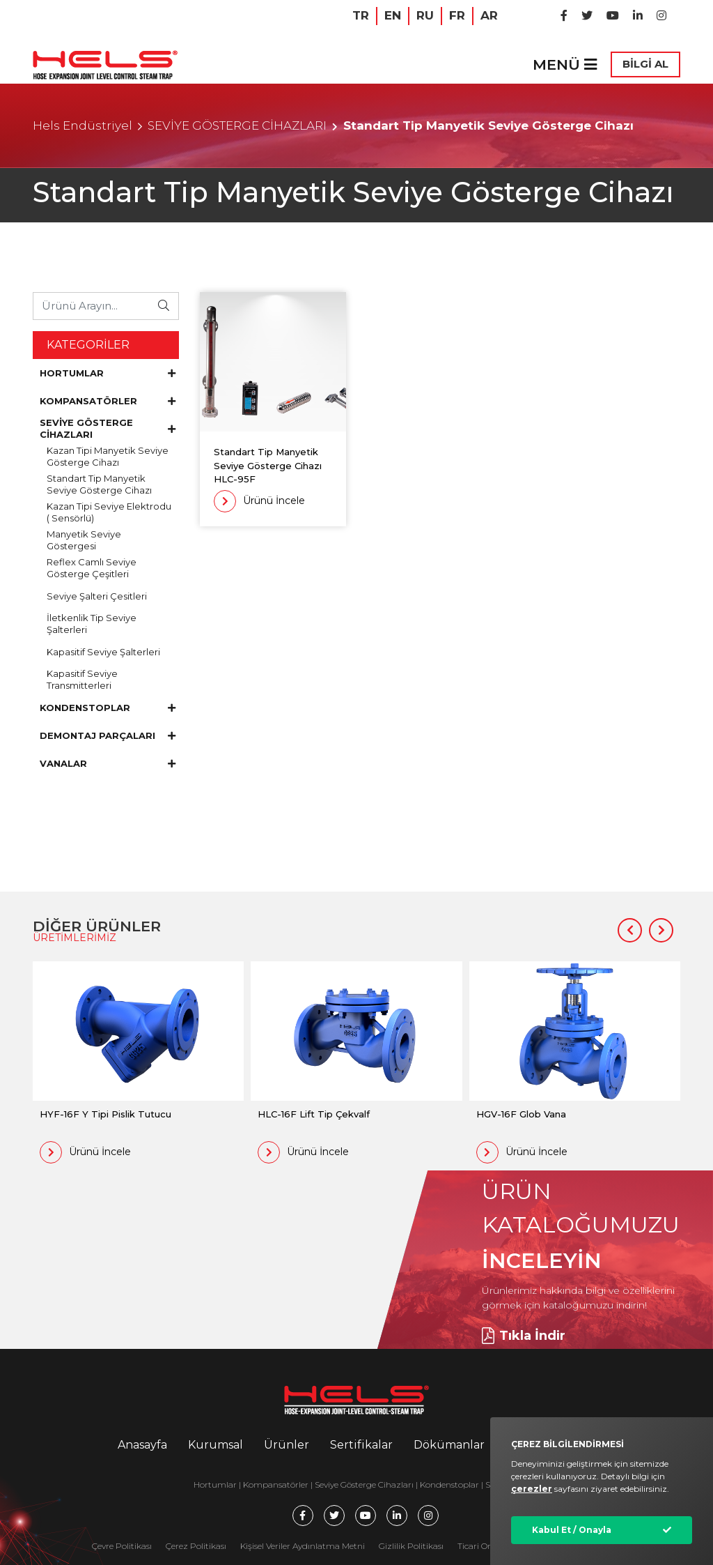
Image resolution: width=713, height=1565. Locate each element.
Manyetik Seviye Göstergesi (84, 539)
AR (489, 15)
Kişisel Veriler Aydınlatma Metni (302, 1546)
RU (425, 15)
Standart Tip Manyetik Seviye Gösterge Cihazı (99, 484)
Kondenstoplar (449, 1484)
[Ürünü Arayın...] (91, 306)
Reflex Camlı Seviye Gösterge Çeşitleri (91, 567)
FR (457, 15)
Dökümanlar (449, 1444)
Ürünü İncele (259, 501)
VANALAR (107, 763)
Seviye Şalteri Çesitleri (97, 596)
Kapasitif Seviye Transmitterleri (82, 679)
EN (392, 15)
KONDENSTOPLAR (107, 707)
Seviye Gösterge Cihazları (364, 1484)
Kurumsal (215, 1444)
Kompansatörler (277, 1484)
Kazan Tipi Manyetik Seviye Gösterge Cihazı (108, 456)
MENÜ (565, 64)
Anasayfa (142, 1444)
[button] (630, 930)
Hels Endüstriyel (82, 125)
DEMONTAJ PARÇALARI (107, 735)
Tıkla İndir (523, 1335)
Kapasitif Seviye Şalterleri (103, 651)
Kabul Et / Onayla (571, 1530)
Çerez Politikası (196, 1546)
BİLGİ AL (645, 63)
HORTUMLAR (107, 373)
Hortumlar (215, 1484)
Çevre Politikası (122, 1546)
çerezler (531, 1488)
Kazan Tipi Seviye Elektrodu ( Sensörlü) (109, 512)
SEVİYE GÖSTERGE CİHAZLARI (237, 125)
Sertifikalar (361, 1444)
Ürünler (286, 1444)
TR (360, 15)
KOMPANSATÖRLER (107, 400)
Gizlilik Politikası (411, 1546)
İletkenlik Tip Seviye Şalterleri (91, 623)
